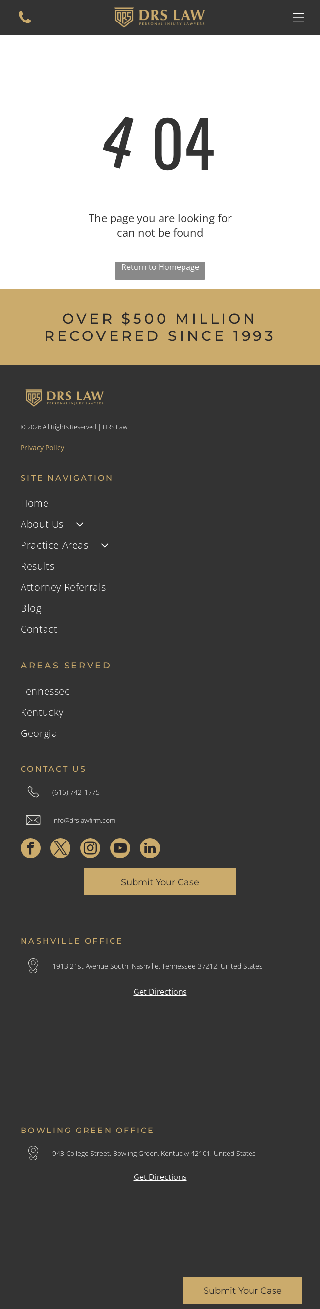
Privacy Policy (42, 447)
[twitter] (60, 849)
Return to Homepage (160, 267)
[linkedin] (150, 849)
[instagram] (90, 849)
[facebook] (31, 849)
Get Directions (160, 991)
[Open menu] (298, 17)
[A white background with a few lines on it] (24, 22)
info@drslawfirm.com (83, 820)
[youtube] (120, 849)
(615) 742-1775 (76, 792)
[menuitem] (160, 502)
